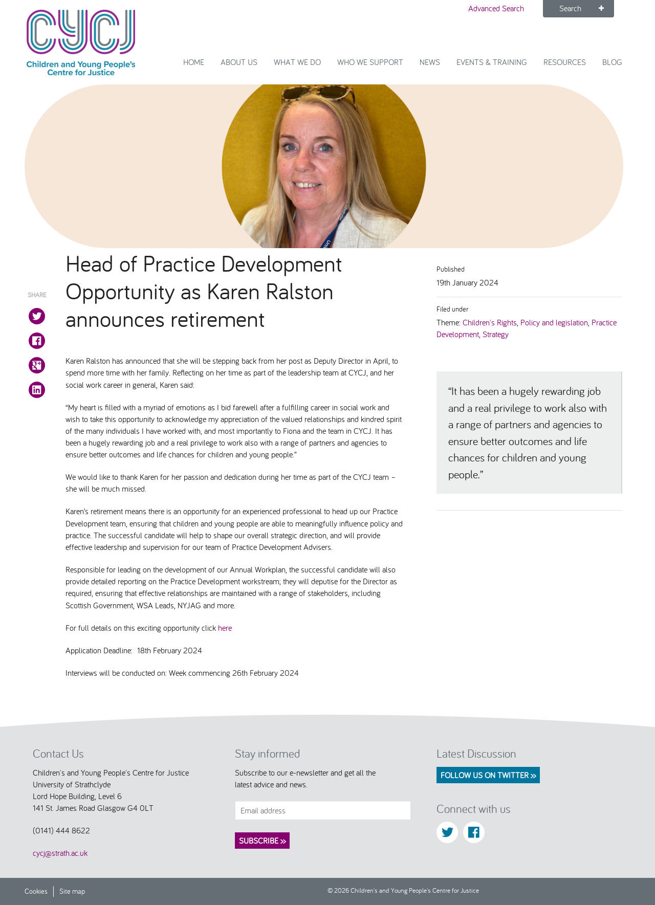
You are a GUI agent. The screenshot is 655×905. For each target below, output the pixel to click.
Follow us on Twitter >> (488, 775)
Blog (612, 62)
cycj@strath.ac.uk (60, 853)
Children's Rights (490, 322)
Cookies (36, 891)
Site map (72, 891)
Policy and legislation (554, 322)
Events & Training (491, 62)
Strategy (496, 334)
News (430, 62)
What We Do (297, 62)
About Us (239, 62)
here (226, 628)
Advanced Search (496, 8)
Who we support (370, 62)
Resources (564, 62)
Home (193, 62)
